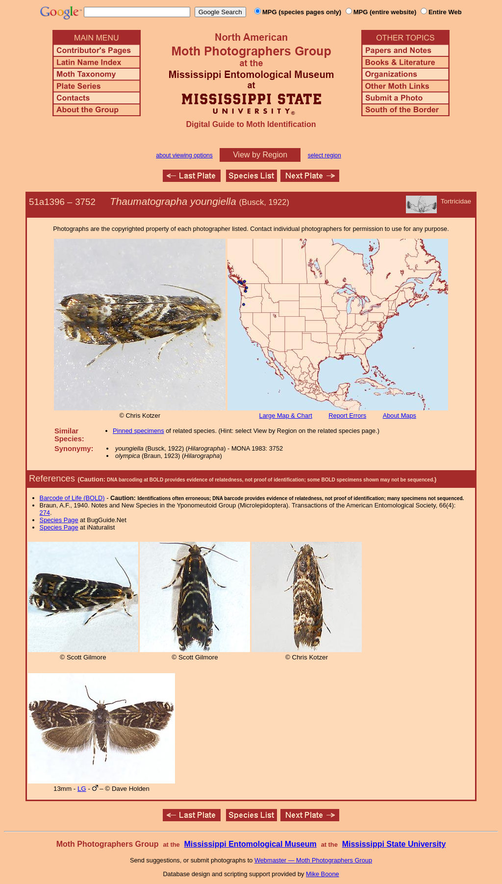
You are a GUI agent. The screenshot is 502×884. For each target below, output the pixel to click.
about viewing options (184, 155)
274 (45, 512)
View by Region (260, 155)
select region (324, 155)
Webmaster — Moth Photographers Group (313, 860)
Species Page (59, 520)
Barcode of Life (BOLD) (72, 498)
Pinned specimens (138, 430)
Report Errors (347, 415)
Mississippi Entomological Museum (250, 844)
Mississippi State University (394, 844)
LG (81, 788)
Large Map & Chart (285, 415)
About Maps (399, 415)
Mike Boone (322, 874)
